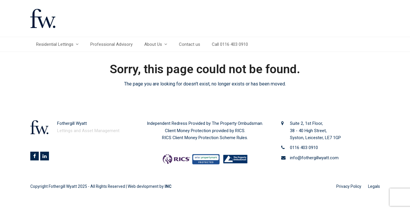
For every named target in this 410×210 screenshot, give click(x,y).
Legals (374, 186)
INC (168, 186)
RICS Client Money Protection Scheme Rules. (205, 137)
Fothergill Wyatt (63, 186)
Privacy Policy (348, 186)
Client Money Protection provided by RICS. (205, 130)
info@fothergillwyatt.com (314, 157)
